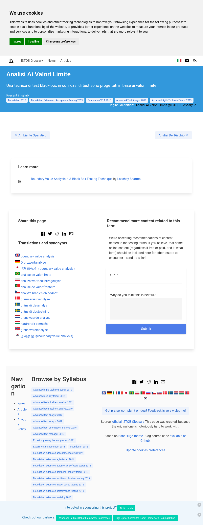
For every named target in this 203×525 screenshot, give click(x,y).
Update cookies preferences (145, 450)
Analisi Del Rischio (174, 135)
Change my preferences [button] (61, 41)
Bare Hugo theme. (131, 436)
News (52, 60)
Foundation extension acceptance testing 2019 (58, 453)
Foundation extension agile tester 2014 (53, 459)
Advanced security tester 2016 (49, 396)
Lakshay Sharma (129, 179)
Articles (65, 60)
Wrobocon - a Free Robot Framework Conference (84, 518)
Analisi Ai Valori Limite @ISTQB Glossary (166, 105)
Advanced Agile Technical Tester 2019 (171, 100)
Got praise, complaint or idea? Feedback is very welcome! (145, 410)
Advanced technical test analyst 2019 (53, 408)
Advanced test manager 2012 (48, 434)
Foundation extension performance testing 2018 (58, 491)
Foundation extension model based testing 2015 (58, 484)
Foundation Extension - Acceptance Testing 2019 (57, 100)
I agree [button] (17, 41)
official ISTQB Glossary (128, 422)
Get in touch (126, 508)
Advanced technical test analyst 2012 (53, 402)
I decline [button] (33, 41)
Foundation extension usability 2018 (52, 497)
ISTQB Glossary (32, 60)
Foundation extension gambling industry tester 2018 (60, 472)
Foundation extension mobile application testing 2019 (61, 478)
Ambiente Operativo (30, 135)
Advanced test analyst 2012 (47, 415)
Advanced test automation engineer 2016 (55, 427)
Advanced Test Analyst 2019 (131, 100)
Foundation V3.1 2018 (99, 100)
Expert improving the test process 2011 (54, 440)
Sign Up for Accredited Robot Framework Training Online (145, 518)
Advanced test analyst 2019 (47, 421)
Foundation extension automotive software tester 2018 (62, 465)
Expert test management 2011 (49, 446)
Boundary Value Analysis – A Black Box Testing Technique (71, 179)
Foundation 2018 (17, 100)
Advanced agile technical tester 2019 (52, 389)
